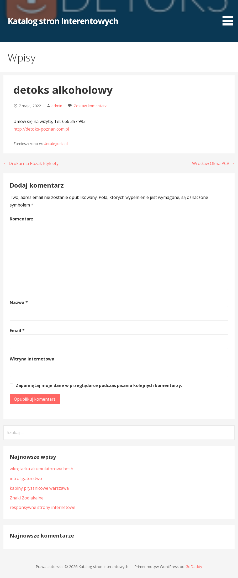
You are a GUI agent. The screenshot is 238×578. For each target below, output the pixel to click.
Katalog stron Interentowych (63, 21)
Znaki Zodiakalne (27, 498)
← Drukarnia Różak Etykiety (31, 163)
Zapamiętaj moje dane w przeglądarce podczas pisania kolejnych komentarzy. (99, 385)
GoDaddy (194, 566)
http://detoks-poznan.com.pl (41, 129)
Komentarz (21, 219)
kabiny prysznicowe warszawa (39, 488)
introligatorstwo (26, 478)
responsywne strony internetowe (42, 507)
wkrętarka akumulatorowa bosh (41, 469)
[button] (229, 13)
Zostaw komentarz (90, 105)
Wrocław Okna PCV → (213, 163)
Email (17, 330)
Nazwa (19, 302)
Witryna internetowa (32, 359)
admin (56, 105)
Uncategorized (56, 143)
